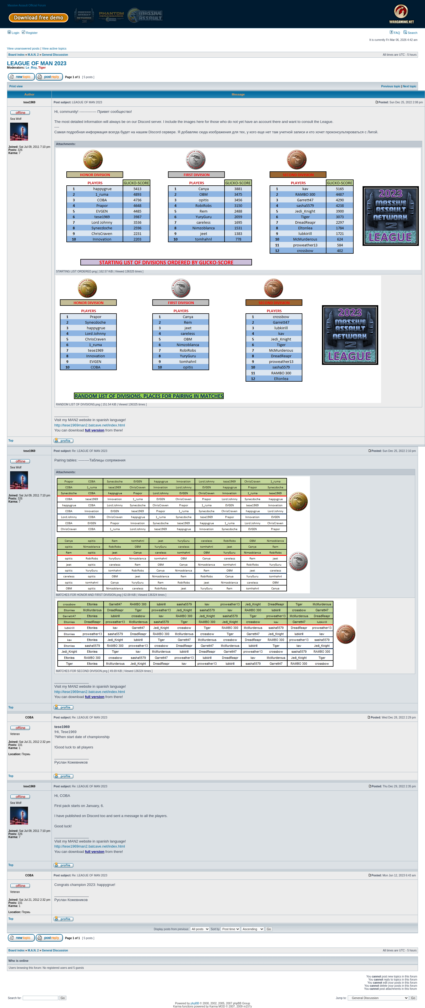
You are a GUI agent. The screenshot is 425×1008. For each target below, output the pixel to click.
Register (30, 32)
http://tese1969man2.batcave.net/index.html (89, 425)
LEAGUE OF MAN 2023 (36, 63)
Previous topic (391, 86)
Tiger (42, 67)
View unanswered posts (23, 48)
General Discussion (55, 54)
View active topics (54, 48)
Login (13, 32)
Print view (16, 86)
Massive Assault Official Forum (27, 5)
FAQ (395, 32)
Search (410, 32)
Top (10, 440)
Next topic (409, 86)
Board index (16, 54)
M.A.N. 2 (33, 54)
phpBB (195, 1003)
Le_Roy (31, 67)
